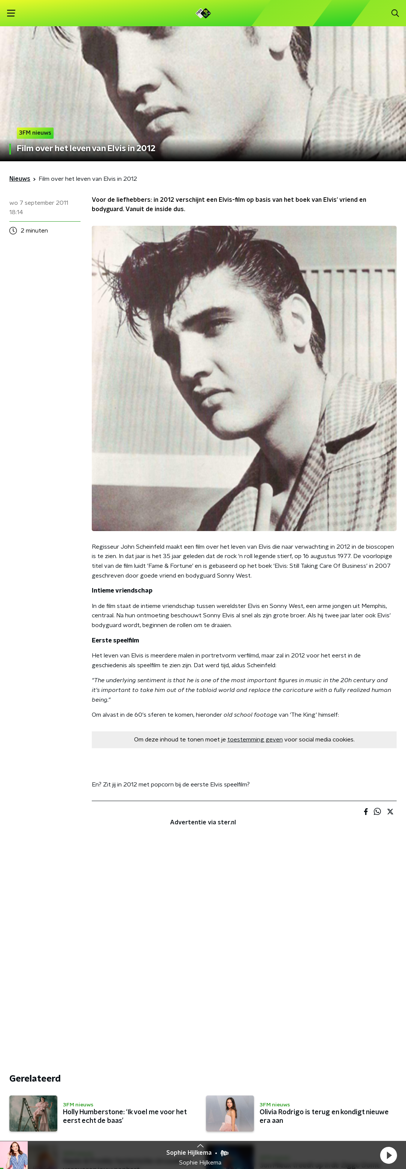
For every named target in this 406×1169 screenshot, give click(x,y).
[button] (388, 1155)
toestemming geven (255, 740)
